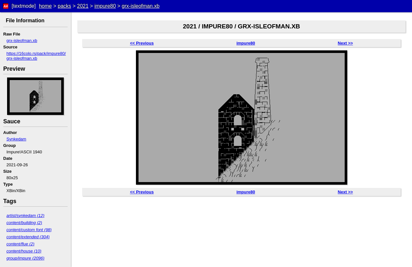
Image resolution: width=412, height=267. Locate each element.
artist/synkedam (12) (25, 215)
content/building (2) (24, 222)
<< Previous (142, 43)
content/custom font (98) (29, 229)
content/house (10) (23, 251)
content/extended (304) (28, 236)
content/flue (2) (20, 243)
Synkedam (16, 139)
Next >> (345, 43)
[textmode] (24, 6)
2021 (83, 6)
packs (64, 6)
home (45, 6)
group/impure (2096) (25, 258)
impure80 (105, 6)
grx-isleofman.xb (140, 6)
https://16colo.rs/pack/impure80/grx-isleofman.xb (36, 56)
